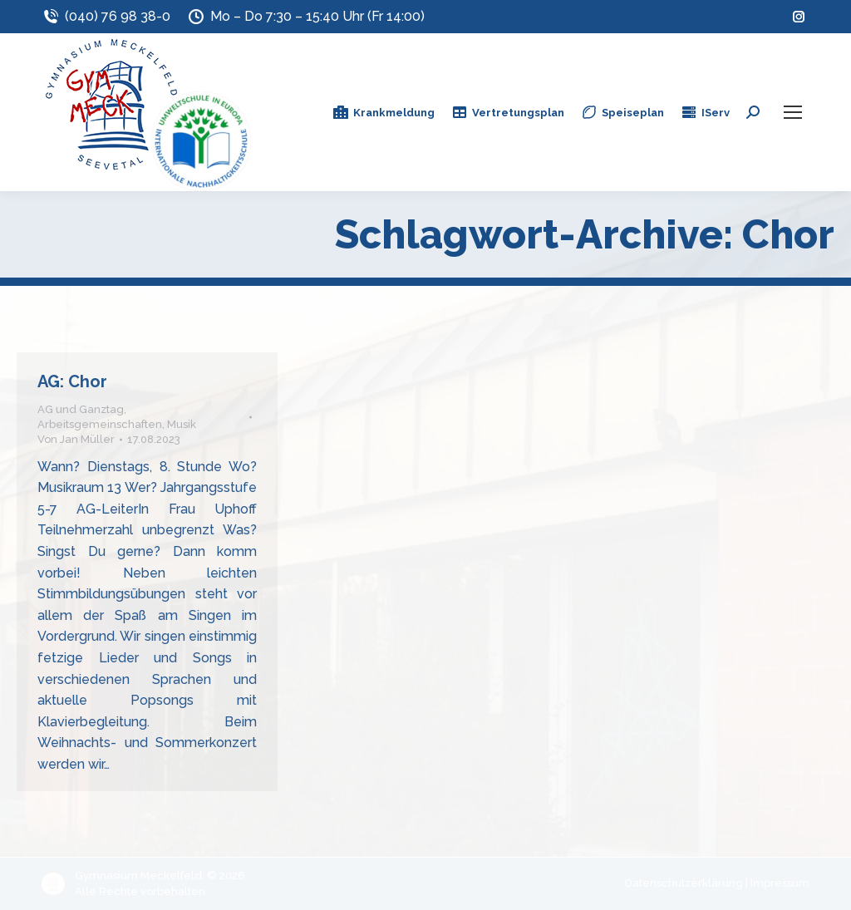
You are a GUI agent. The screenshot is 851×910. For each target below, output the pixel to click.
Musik (181, 424)
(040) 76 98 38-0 (106, 16)
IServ (705, 112)
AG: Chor (72, 381)
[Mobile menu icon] (792, 112)
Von (76, 439)
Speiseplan (622, 112)
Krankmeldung (383, 112)
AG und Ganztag (80, 409)
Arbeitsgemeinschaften (99, 424)
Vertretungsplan (507, 112)
